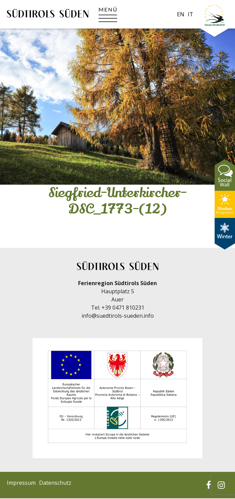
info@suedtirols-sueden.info (118, 315)
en (180, 14)
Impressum (21, 482)
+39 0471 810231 (123, 307)
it (190, 14)
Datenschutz (55, 482)
